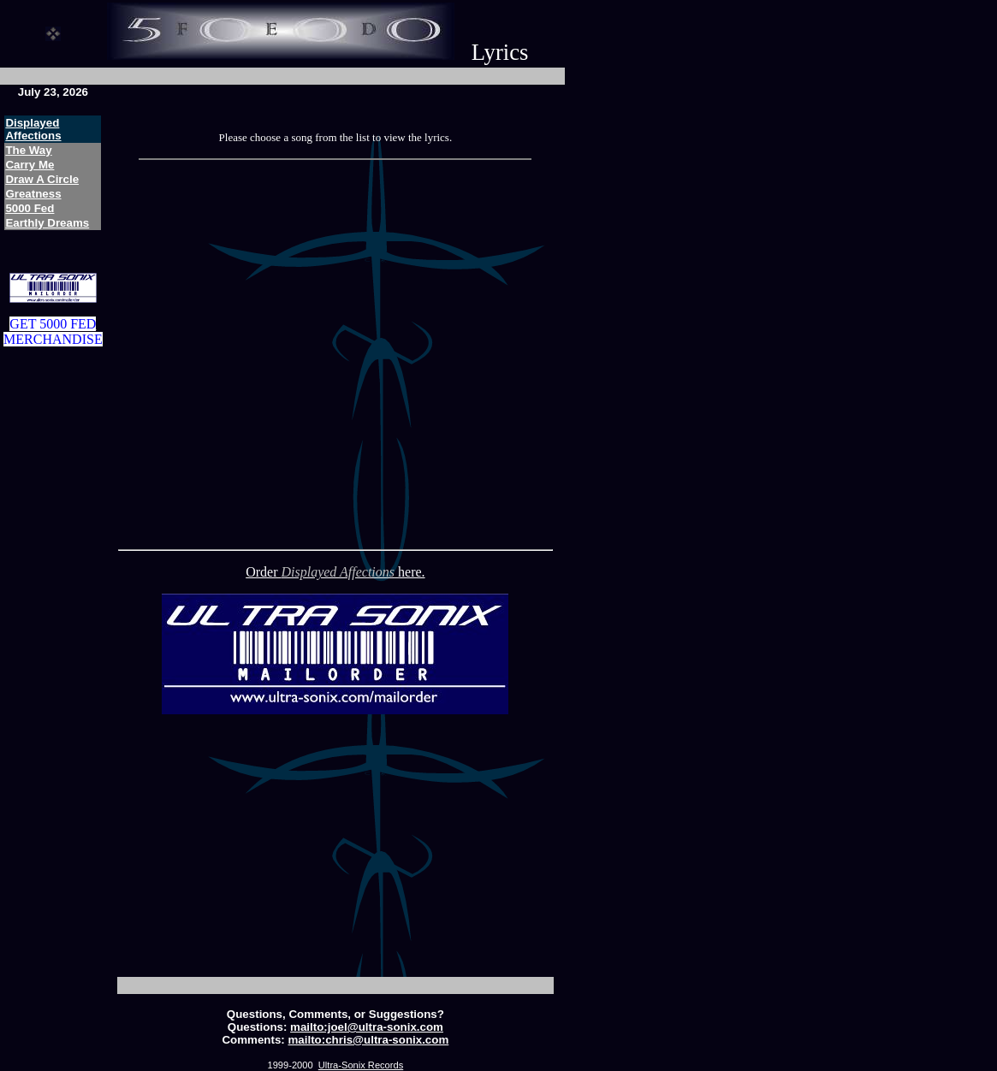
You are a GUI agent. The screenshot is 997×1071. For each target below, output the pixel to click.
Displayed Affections (33, 129)
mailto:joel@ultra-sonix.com (366, 1027)
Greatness (33, 193)
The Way (28, 150)
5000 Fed (29, 208)
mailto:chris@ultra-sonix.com (368, 1039)
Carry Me (29, 164)
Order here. (335, 572)
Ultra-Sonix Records (360, 1065)
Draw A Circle (42, 179)
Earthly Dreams (47, 222)
